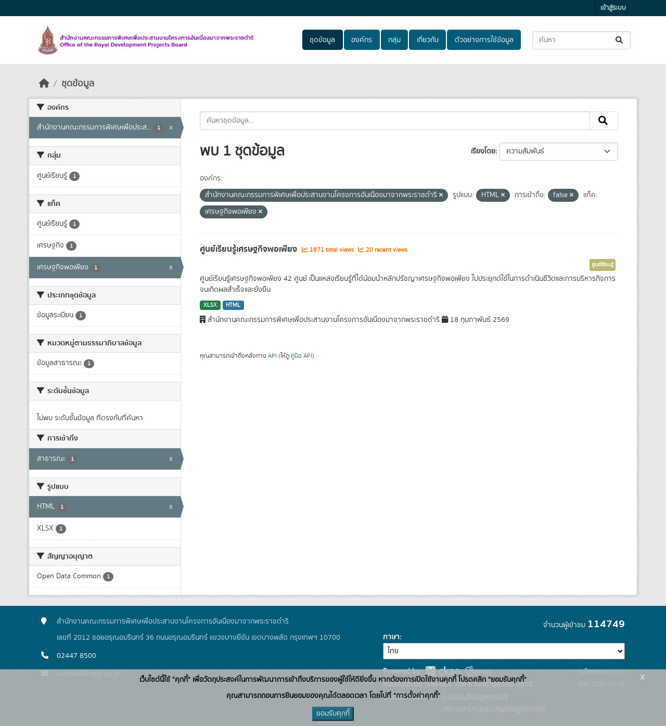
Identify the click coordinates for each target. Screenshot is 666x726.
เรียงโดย (483, 151)
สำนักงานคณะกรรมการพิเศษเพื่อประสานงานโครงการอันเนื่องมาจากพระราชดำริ (173, 621)
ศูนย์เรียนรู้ (602, 264)
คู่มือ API (301, 355)
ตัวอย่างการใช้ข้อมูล (484, 40)
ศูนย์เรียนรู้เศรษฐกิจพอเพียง (249, 249)
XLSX (210, 305)
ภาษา (391, 637)
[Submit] (620, 40)
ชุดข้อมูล (322, 40)
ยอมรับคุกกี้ (333, 713)
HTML (233, 305)
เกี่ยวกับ (428, 40)
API (272, 355)
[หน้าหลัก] (44, 83)
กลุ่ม (394, 40)
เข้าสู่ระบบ (613, 8)
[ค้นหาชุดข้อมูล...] (581, 40)
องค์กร (361, 40)
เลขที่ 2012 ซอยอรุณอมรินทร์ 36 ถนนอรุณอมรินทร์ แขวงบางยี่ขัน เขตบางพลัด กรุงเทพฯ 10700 (198, 637)
